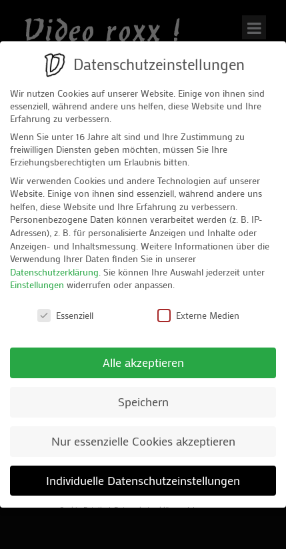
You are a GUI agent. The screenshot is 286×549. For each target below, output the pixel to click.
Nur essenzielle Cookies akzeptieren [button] (143, 441)
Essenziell (65, 315)
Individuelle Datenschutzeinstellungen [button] (143, 480)
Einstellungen (37, 284)
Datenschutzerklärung (54, 271)
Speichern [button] (143, 402)
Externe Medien (198, 315)
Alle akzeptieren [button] (143, 362)
